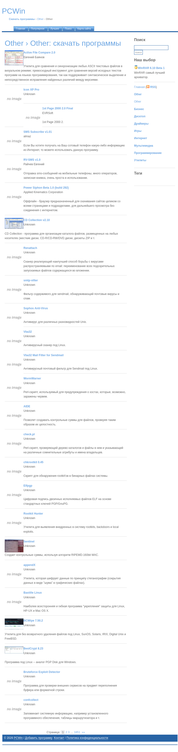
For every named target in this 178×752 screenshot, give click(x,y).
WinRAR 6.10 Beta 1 (151, 68)
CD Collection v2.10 (36, 220)
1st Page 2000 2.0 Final (57, 108)
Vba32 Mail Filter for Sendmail (43, 355)
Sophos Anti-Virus (35, 308)
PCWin (18, 738)
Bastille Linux (32, 592)
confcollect (30, 700)
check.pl (29, 434)
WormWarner (32, 378)
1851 (77, 732)
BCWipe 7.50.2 (33, 620)
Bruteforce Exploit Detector (41, 672)
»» (83, 732)
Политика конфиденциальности (87, 738)
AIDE (26, 406)
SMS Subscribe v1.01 (37, 132)
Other (40, 19)
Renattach (30, 248)
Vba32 (27, 331)
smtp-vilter (30, 280)
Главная (139, 87)
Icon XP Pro (31, 89)
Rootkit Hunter (33, 513)
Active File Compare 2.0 (39, 52)
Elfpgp (27, 485)
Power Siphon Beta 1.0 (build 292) (46, 187)
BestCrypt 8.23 (33, 648)
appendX (29, 565)
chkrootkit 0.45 (33, 462)
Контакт (59, 738)
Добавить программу (39, 738)
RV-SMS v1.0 (31, 159)
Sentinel (29, 541)
